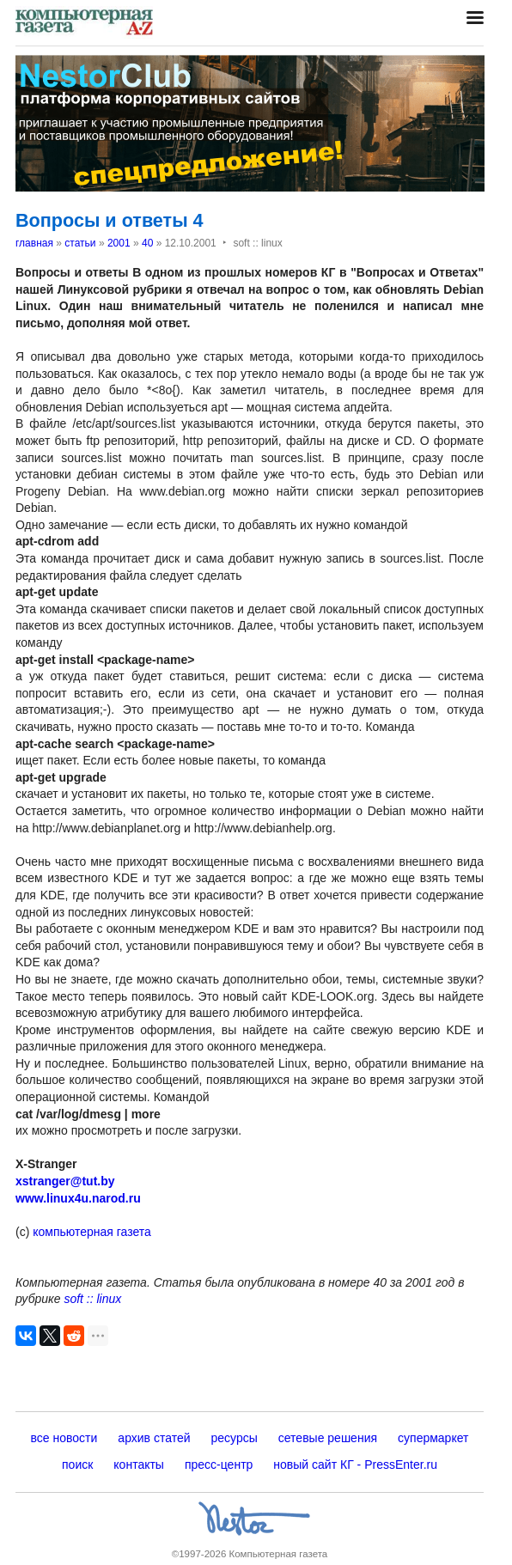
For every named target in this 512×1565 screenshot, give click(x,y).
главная (34, 243)
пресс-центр (219, 1464)
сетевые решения (327, 1438)
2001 (119, 243)
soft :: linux (92, 1299)
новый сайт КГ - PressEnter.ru (355, 1464)
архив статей (154, 1438)
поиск (77, 1464)
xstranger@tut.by (65, 1181)
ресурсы (234, 1438)
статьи (79, 243)
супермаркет (433, 1438)
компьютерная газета (90, 1232)
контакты (138, 1464)
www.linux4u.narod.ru (78, 1198)
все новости (64, 1438)
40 (147, 243)
